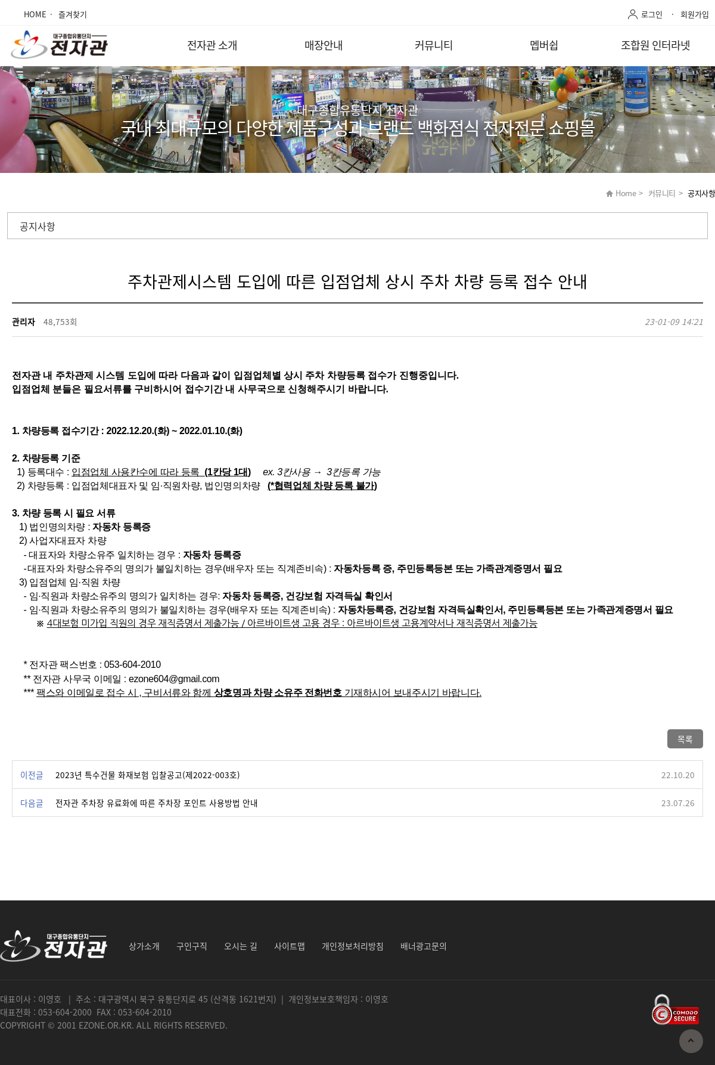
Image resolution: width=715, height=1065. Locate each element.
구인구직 (191, 946)
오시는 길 (240, 946)
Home (625, 193)
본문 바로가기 (0, 0)
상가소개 (144, 946)
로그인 (652, 14)
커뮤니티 (434, 45)
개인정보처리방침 (353, 946)
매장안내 (323, 45)
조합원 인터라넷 (655, 45)
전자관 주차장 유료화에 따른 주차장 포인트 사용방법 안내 (156, 803)
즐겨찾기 (72, 14)
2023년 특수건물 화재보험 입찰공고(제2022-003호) (147, 775)
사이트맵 (289, 946)
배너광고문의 (423, 946)
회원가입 (694, 14)
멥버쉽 (544, 45)
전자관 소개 (212, 45)
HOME (35, 14)
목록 (685, 739)
